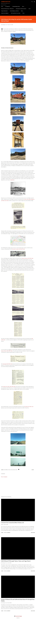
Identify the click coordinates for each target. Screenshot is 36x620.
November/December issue (29, 406)
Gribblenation (5, 1)
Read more (33, 532)
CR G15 (12, 469)
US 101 (16, 469)
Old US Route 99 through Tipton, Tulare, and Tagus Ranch (16, 561)
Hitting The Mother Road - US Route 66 (7, 8)
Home (2, 6)
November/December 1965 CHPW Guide (9, 386)
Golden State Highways (4, 13)
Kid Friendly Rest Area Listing (15, 13)
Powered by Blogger (18, 616)
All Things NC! (7, 6)
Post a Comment (4, 476)
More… (23, 6)
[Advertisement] (18, 486)
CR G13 (9, 469)
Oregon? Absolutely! (4, 10)
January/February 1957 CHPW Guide (27, 258)
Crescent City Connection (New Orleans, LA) (12, 522)
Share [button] (33, 469)
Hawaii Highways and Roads (14, 10)
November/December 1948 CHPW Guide (18, 249)
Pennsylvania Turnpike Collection (21, 8)
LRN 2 (14, 469)
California (6, 469)
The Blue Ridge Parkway (16, 6)
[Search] (32, 1)
